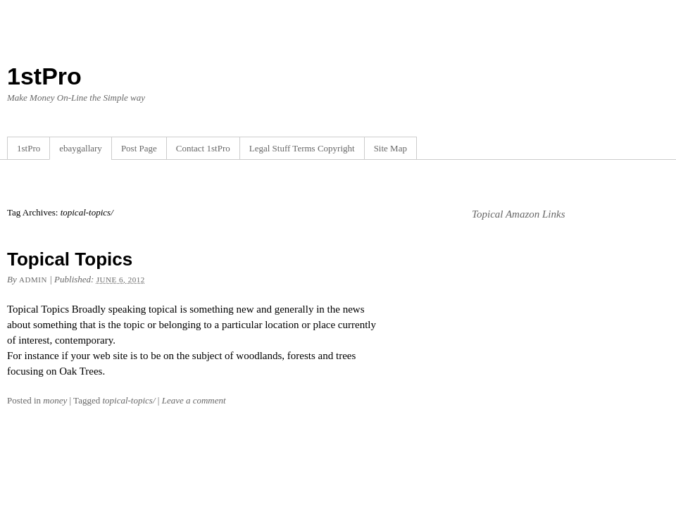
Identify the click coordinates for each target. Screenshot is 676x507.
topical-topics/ (128, 400)
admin (33, 279)
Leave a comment (194, 400)
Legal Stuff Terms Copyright (302, 148)
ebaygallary (80, 148)
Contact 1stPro (203, 148)
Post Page (139, 148)
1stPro (44, 76)
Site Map (390, 148)
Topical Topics (69, 259)
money (55, 400)
